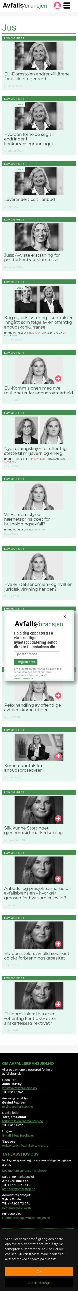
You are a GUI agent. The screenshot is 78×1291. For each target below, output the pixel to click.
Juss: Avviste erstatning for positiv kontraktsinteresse (32, 257)
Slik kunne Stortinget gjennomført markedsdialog (33, 830)
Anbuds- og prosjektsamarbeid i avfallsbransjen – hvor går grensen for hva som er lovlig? (37, 893)
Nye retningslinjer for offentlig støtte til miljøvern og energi (35, 451)
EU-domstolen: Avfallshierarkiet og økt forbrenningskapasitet (36, 956)
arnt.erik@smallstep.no (18, 1189)
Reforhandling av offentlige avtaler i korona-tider (32, 707)
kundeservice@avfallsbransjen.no (26, 1218)
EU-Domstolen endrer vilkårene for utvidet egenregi (37, 76)
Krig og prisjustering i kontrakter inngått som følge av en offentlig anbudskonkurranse (38, 322)
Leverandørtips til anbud (29, 199)
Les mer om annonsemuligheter (24, 1170)
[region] (39, 1260)
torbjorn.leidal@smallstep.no (22, 1121)
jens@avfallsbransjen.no (19, 1088)
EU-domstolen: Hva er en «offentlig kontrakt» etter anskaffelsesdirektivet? (30, 1018)
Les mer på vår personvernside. (30, 677)
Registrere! (25, 662)
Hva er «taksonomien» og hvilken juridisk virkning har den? (38, 586)
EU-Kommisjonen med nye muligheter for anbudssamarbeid (38, 390)
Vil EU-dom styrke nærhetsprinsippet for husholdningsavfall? (27, 519)
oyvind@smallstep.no (17, 1106)
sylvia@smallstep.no (17, 1207)
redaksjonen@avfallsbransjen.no (25, 1145)
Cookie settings (39, 1283)
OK (39, 1271)
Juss (20, 104)
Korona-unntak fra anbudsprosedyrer (23, 768)
